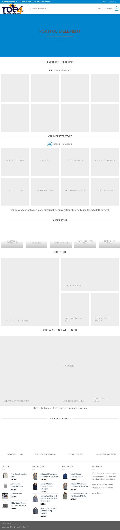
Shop (105, 2)
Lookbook (66, 70)
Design (57, 70)
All (50, 70)
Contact (111, 2)
